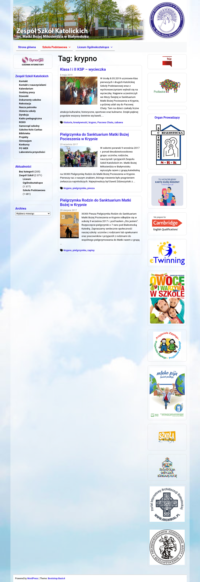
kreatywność (80, 122)
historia (68, 122)
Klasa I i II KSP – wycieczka (83, 69)
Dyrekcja (24, 114)
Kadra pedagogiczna (30, 118)
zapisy (90, 250)
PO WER (23, 148)
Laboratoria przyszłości (32, 152)
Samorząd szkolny (29, 126)
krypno (92, 122)
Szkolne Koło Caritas (30, 129)
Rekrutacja (25, 103)
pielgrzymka (79, 188)
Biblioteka (24, 133)
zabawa (118, 122)
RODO (22, 122)
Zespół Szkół (26, 175)
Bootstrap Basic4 (56, 578)
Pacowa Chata (105, 122)
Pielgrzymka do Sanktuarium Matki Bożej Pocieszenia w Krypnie (94, 136)
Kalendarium (26, 88)
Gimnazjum (25, 140)
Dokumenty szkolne (30, 99)
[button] (56, 47)
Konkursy (24, 144)
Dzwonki (24, 96)
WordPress (32, 578)
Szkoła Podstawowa (34, 190)
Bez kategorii (26, 171)
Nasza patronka (28, 107)
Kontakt (23, 81)
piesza (91, 188)
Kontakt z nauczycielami (32, 85)
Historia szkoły (27, 111)
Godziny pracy (27, 92)
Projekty (23, 137)
